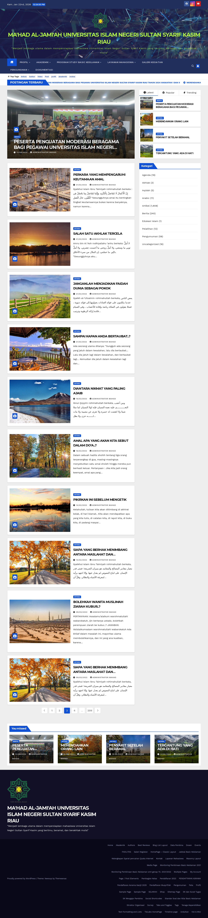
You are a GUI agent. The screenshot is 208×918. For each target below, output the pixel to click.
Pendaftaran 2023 (168, 878)
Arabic (145, 198)
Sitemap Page (174, 892)
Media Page (152, 865)
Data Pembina (176, 845)
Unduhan (184, 912)
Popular (168, 92)
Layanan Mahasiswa (121, 62)
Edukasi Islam (150, 221)
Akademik (42, 62)
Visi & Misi (196, 912)
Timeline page (171, 912)
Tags (177, 905)
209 (90, 710)
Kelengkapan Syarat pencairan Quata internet (132, 858)
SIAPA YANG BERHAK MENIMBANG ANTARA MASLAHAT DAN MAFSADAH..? (100, 554)
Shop (162, 892)
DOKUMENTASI (44, 70)
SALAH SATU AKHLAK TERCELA (97, 234)
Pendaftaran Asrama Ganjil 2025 (132, 885)
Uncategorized (150, 244)
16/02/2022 (82, 399)
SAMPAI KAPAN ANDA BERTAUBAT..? (101, 336)
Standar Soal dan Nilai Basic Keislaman (183, 898)
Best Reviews (144, 845)
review (72, 77)
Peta (191, 885)
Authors (131, 845)
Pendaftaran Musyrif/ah (160, 885)
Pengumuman (19, 70)
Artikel (160, 118)
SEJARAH (153, 892)
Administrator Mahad (43, 152)
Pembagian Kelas (149, 878)
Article (24, 77)
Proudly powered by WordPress (21, 878)
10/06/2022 (69, 754)
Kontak (159, 858)
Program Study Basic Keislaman (78, 62)
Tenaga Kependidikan (191, 905)
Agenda (146, 175)
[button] (193, 66)
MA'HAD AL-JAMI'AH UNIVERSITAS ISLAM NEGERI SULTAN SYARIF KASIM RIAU (51, 814)
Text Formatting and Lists (130, 912)
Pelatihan (147, 228)
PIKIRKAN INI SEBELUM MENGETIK (99, 500)
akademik (63, 77)
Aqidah (146, 190)
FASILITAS (126, 852)
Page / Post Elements (129, 878)
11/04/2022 (166, 754)
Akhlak (146, 182)
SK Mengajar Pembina (133, 898)
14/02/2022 (82, 505)
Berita (17, 137)
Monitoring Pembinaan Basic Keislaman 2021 (180, 865)
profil (53, 77)
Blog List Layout (160, 845)
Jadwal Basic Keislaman (190, 852)
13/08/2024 (22, 152)
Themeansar (60, 878)
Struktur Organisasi (135, 905)
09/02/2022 (82, 612)
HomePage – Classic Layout (163, 852)
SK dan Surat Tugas (192, 892)
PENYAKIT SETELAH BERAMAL (173, 137)
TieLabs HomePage (153, 912)
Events (198, 845)
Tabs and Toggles (164, 905)
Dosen (189, 845)
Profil (24, 62)
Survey (150, 905)
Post (47, 77)
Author (32, 77)
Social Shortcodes (153, 898)
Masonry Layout (193, 858)
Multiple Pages (180, 872)
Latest (149, 92)
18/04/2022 (118, 754)
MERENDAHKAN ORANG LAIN (172, 121)
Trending (189, 92)
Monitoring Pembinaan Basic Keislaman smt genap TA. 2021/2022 (141, 872)
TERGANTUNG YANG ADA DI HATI (174, 153)
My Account (195, 872)
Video (40, 77)
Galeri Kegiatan (152, 62)
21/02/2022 (82, 185)
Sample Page (125, 892)
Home (110, 845)
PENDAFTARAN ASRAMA (190, 878)
